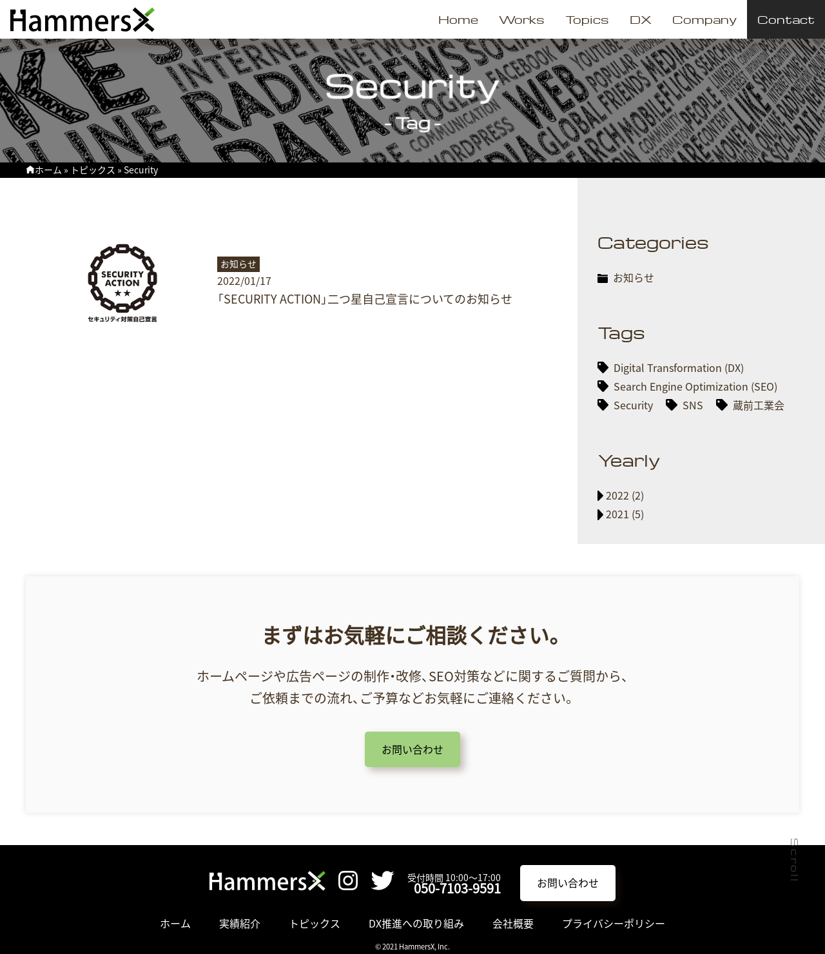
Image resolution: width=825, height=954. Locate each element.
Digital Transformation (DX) (679, 367)
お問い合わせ (412, 749)
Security (633, 405)
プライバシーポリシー (613, 923)
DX (641, 19)
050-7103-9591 (457, 888)
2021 (617, 513)
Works (522, 19)
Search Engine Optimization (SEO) (695, 386)
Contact (786, 19)
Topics (587, 19)
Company (704, 19)
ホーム (48, 169)
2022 (617, 495)
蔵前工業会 (758, 405)
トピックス (92, 169)
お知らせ (633, 277)
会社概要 (513, 923)
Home (458, 19)
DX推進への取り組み (416, 923)
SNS (693, 405)
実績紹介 (239, 923)
